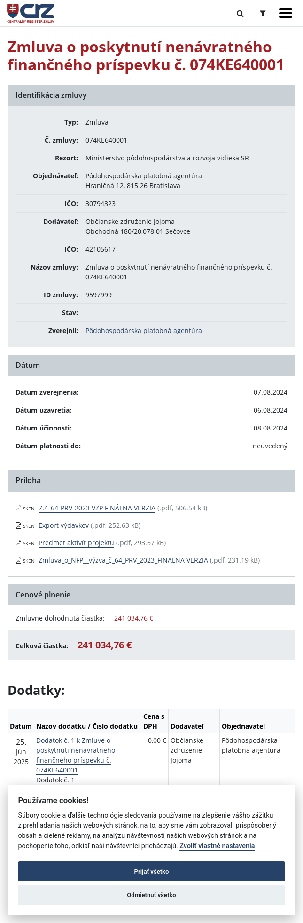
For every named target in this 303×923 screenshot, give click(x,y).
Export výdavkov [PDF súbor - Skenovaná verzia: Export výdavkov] (64, 525)
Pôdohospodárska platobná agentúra (143, 330)
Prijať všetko (151, 871)
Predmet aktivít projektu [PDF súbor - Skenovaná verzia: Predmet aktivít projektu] (76, 542)
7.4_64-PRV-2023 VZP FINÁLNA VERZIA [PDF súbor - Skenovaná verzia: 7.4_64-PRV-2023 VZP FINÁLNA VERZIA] (97, 507)
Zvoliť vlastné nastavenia (217, 846)
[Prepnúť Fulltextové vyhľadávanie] (240, 13)
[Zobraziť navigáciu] (285, 13)
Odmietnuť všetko (151, 895)
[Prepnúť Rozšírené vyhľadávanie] (263, 13)
